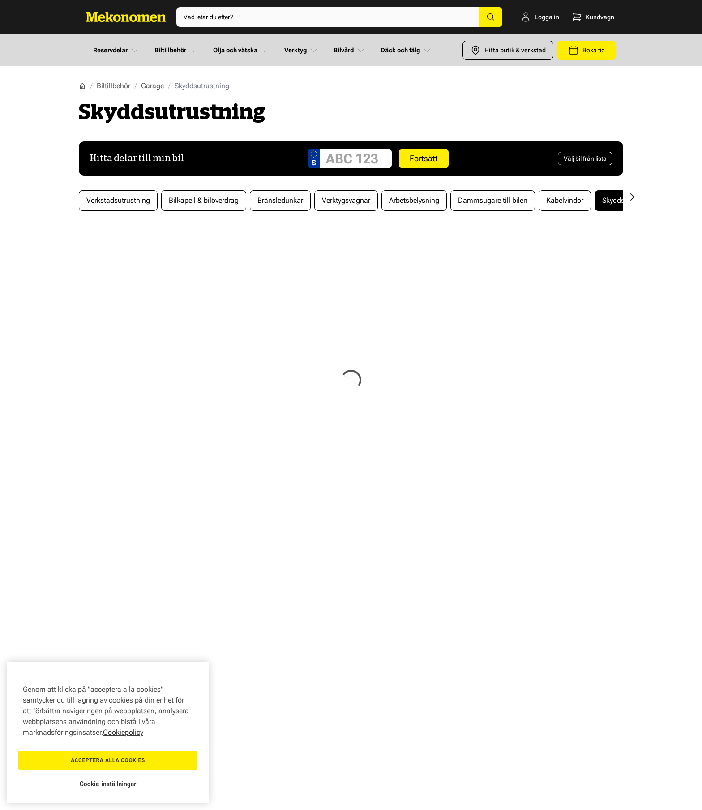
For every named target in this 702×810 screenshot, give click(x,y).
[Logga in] (528, 17)
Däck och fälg (406, 50)
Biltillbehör (176, 50)
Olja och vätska (241, 50)
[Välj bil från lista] (585, 158)
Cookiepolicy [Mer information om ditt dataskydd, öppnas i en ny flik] (123, 732)
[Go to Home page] (126, 17)
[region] (108, 732)
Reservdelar (116, 50)
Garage (152, 85)
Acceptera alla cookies (108, 760)
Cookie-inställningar (108, 784)
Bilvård (350, 50)
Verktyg (301, 50)
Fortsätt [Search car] (424, 158)
